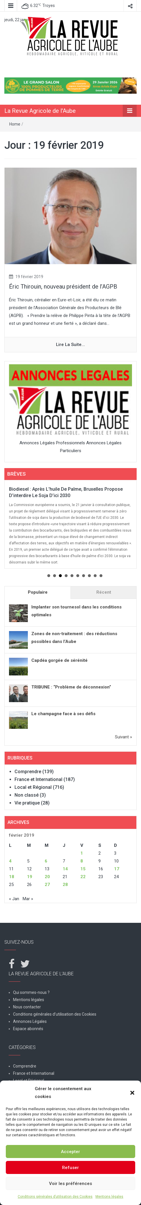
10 (101, 575)
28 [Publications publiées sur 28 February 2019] (65, 884)
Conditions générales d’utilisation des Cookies (55, 1197)
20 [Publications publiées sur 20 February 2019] (47, 876)
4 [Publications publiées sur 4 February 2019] (10, 861)
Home (14, 124)
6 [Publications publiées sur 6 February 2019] (46, 861)
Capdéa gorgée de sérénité (59, 660)
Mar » (28, 898)
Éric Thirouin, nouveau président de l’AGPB (63, 286)
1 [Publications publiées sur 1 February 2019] (81, 853)
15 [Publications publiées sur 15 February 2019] (83, 868)
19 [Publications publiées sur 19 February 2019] (29, 876)
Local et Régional (33, 787)
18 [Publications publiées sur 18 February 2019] (11, 876)
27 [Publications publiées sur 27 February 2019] (47, 884)
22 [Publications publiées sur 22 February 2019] (83, 876)
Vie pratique (27, 803)
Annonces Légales (30, 1021)
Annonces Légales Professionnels (52, 442)
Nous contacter (27, 1007)
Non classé (27, 795)
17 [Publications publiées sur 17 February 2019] (116, 868)
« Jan (14, 898)
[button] (132, 1093)
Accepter (70, 1151)
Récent (103, 592)
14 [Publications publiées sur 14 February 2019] (65, 868)
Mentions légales (109, 1197)
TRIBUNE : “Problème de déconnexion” (71, 687)
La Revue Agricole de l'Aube (40, 110)
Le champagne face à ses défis (63, 713)
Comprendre (28, 771)
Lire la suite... (70, 344)
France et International (38, 779)
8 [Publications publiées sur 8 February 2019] (81, 861)
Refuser (70, 1167)
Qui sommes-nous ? (31, 992)
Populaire (38, 592)
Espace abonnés (28, 1028)
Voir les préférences (70, 1183)
